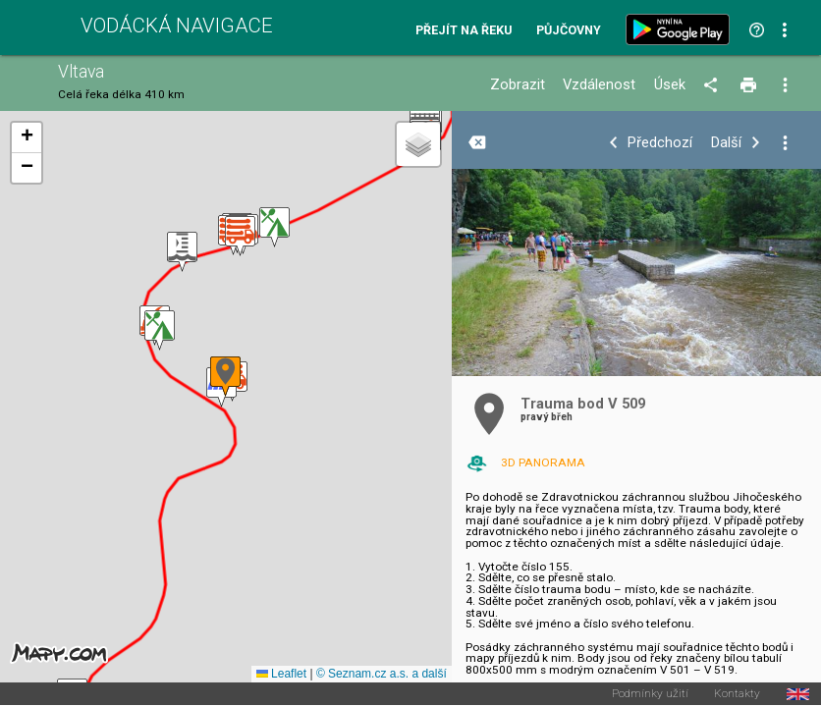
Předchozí (660, 143)
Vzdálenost (599, 85)
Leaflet (281, 673)
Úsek (669, 85)
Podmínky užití (650, 694)
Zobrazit (517, 85)
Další (726, 143)
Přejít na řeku (463, 31)
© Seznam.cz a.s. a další (381, 673)
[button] (159, 330)
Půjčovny (568, 31)
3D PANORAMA (543, 462)
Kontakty (737, 694)
